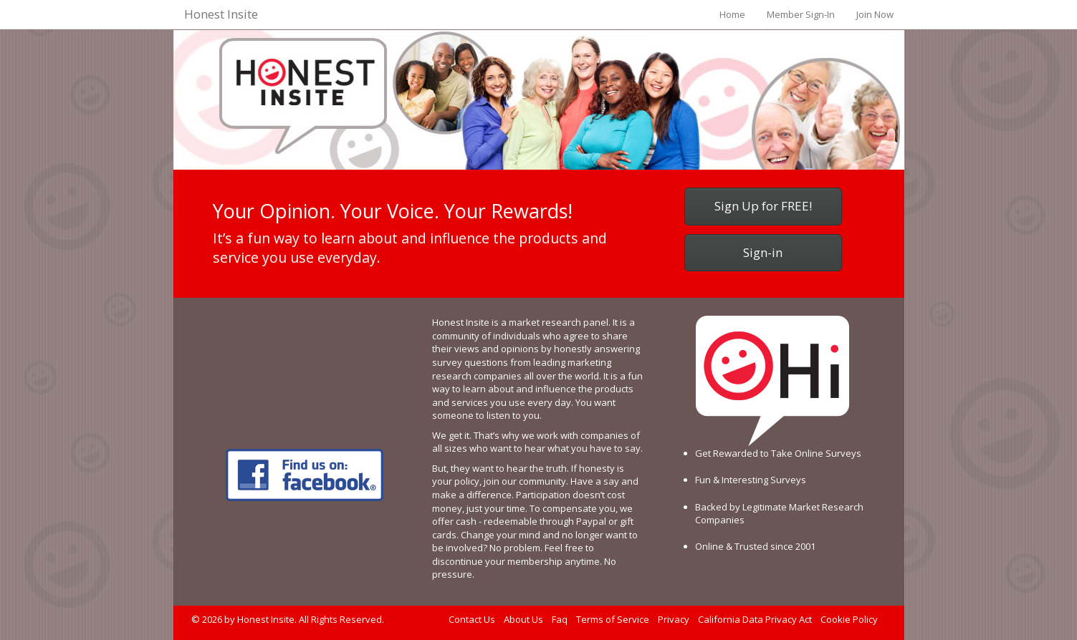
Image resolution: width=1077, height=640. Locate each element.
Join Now (875, 14)
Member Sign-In (801, 14)
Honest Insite (221, 14)
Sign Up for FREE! (763, 206)
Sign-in (762, 252)
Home (732, 14)
